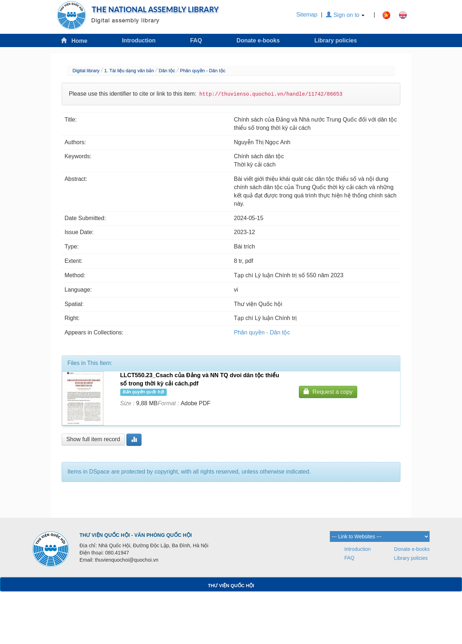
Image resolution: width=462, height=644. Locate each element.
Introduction (139, 40)
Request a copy (328, 391)
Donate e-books (258, 40)
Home (74, 40)
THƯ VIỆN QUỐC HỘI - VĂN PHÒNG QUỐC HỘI (136, 535)
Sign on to (345, 15)
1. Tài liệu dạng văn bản (129, 70)
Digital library (85, 70)
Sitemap (307, 15)
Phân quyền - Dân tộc (202, 70)
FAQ (196, 40)
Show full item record (93, 439)
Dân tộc (167, 70)
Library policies (335, 40)
